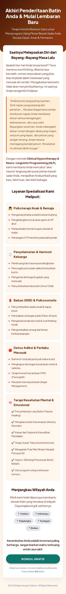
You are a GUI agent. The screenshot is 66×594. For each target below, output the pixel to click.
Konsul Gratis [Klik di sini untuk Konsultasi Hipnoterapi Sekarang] (33, 559)
